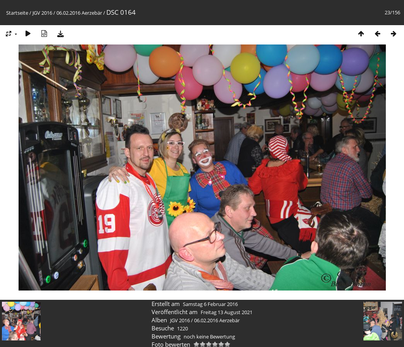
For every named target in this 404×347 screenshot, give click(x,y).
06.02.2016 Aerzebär (79, 12)
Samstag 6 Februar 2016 (210, 304)
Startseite (17, 12)
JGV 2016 (42, 12)
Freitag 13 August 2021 (226, 312)
